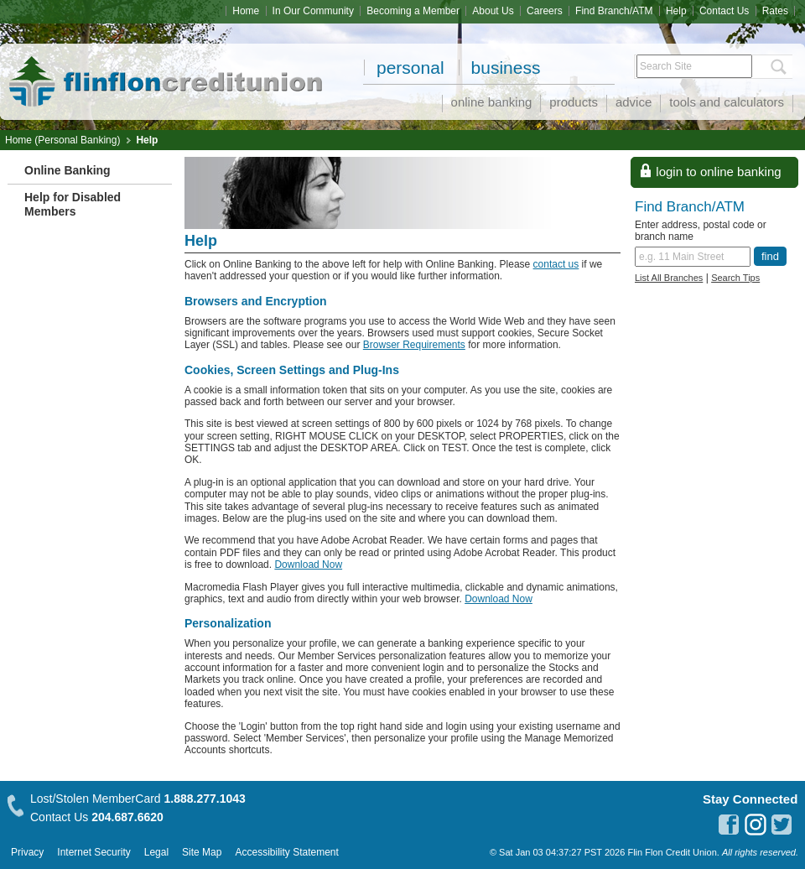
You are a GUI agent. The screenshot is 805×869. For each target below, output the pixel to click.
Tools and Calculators (726, 102)
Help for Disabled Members (72, 204)
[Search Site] (694, 66)
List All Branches (669, 278)
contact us (556, 264)
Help (676, 11)
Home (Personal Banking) (62, 140)
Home (245, 11)
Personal (410, 67)
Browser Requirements (414, 345)
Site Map (201, 852)
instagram (755, 824)
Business (506, 67)
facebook (729, 824)
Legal (156, 852)
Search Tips (735, 278)
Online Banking (491, 102)
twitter (782, 824)
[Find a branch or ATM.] (692, 257)
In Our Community (313, 11)
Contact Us (724, 11)
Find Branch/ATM (613, 11)
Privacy (27, 852)
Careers (545, 11)
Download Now (308, 564)
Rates (775, 11)
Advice (633, 102)
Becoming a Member (413, 11)
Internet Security (93, 852)
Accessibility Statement (286, 852)
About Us (492, 11)
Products (573, 102)
